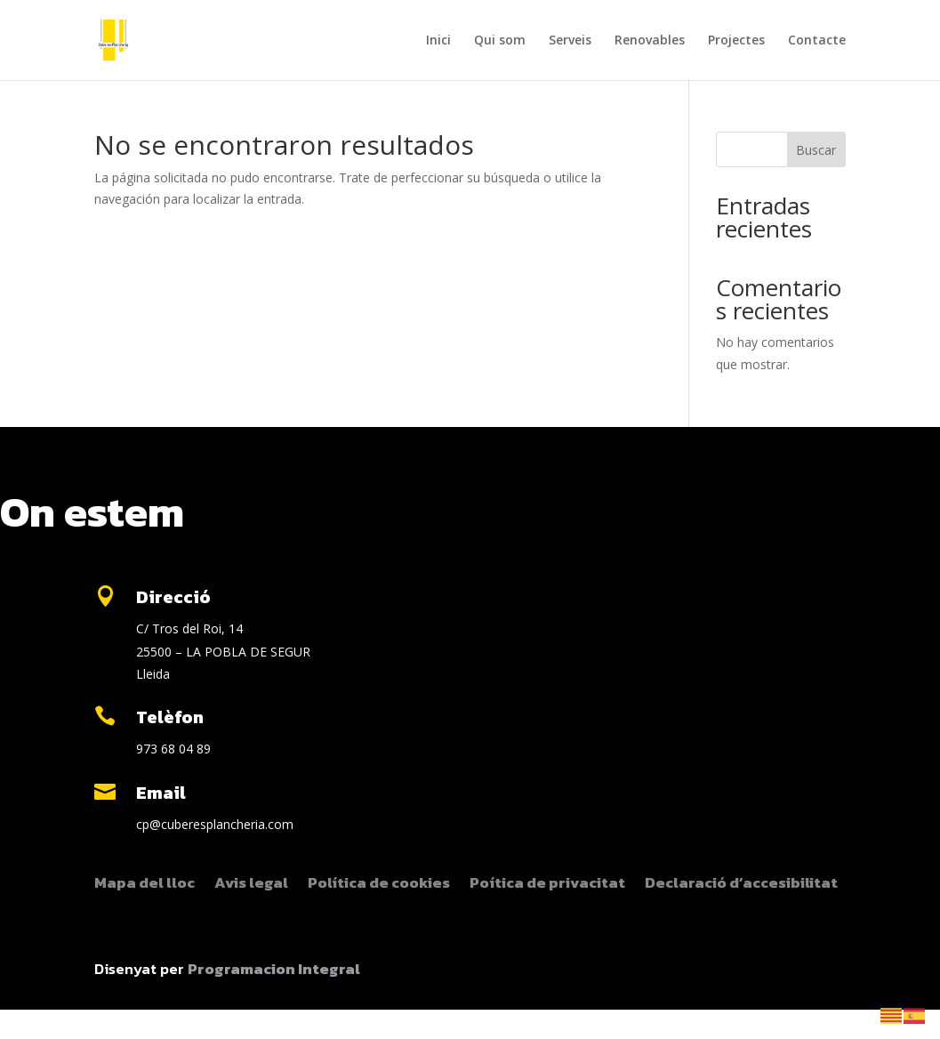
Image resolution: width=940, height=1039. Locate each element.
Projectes (736, 41)
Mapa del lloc (144, 885)
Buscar (816, 149)
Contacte (817, 41)
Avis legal (251, 885)
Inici (438, 41)
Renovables (650, 41)
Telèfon (170, 717)
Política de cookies (379, 885)
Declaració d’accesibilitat (741, 885)
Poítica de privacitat (547, 885)
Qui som (500, 41)
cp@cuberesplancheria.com (214, 824)
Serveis (570, 41)
